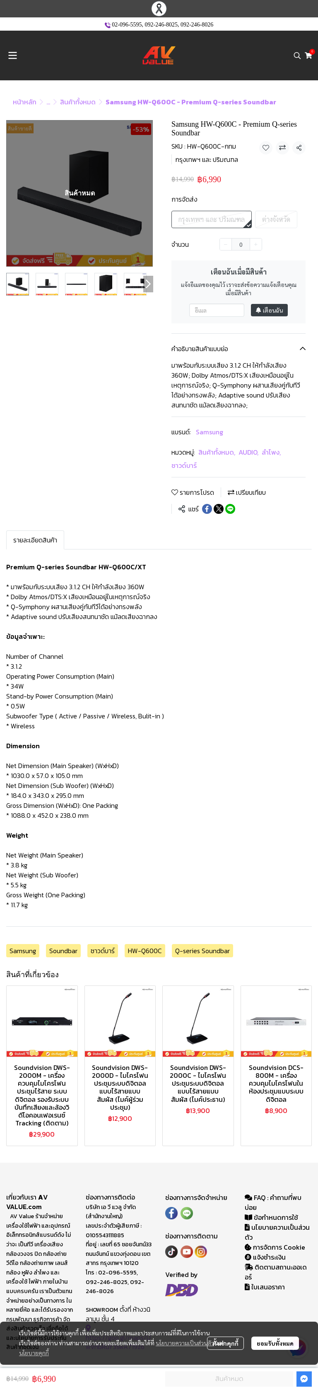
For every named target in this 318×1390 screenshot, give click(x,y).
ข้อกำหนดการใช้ (271, 1217)
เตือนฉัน (269, 310)
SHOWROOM (102, 1310)
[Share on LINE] (230, 509)
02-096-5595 (127, 25)
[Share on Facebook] (207, 509)
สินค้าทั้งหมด (78, 102)
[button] (297, 55)
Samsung (209, 432)
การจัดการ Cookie (275, 1247)
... (48, 102)
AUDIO (248, 452)
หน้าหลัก (24, 102)
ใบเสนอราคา (265, 1287)
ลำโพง (271, 452)
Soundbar (63, 951)
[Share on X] (219, 509)
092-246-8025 (161, 25)
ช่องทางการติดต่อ (110, 1197)
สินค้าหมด (229, 1379)
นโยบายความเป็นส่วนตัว (185, 1343)
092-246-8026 (197, 25)
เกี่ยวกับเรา (22, 1197)
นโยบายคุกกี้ (34, 1352)
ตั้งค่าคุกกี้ (225, 1343)
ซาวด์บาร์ (184, 465)
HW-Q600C (145, 951)
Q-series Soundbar (202, 951)
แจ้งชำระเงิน (265, 1257)
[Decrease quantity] (225, 244)
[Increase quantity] (256, 244)
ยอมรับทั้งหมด (275, 1343)
